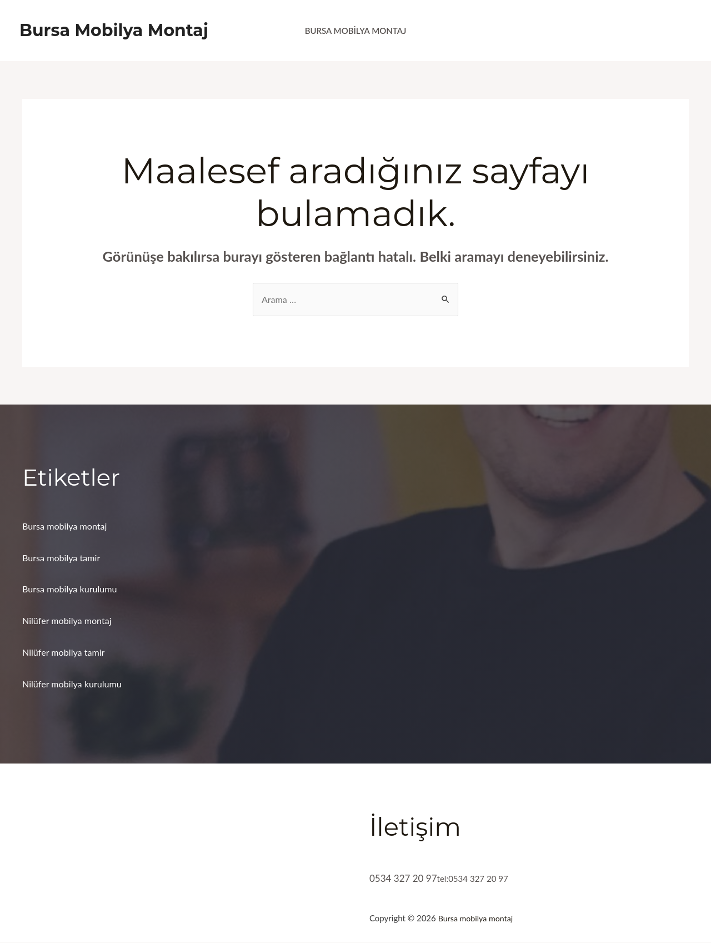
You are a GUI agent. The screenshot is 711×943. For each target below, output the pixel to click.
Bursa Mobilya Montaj (113, 30)
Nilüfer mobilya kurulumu (74, 685)
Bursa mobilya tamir (63, 558)
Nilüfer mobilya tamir (65, 653)
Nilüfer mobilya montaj (69, 621)
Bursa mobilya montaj (67, 526)
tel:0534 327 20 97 (477, 879)
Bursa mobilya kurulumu (72, 590)
